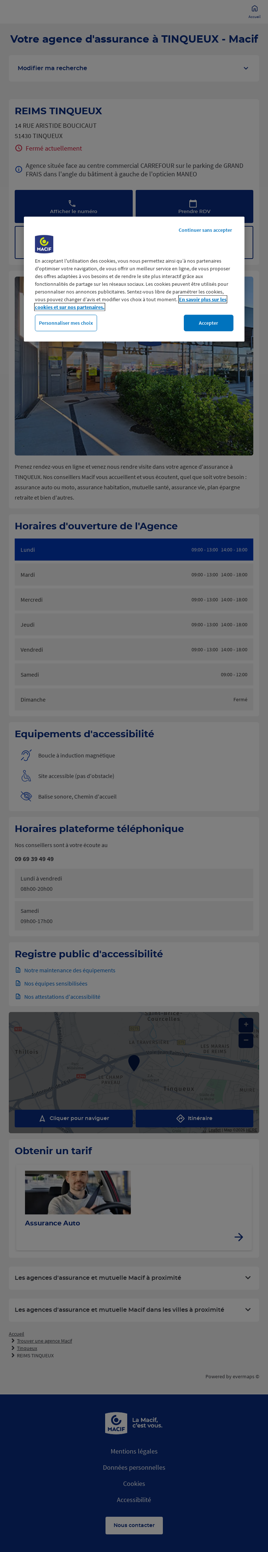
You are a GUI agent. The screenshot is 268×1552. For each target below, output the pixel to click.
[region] (134, 279)
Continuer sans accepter (205, 229)
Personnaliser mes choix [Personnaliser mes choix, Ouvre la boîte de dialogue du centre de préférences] (66, 322)
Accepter (208, 322)
